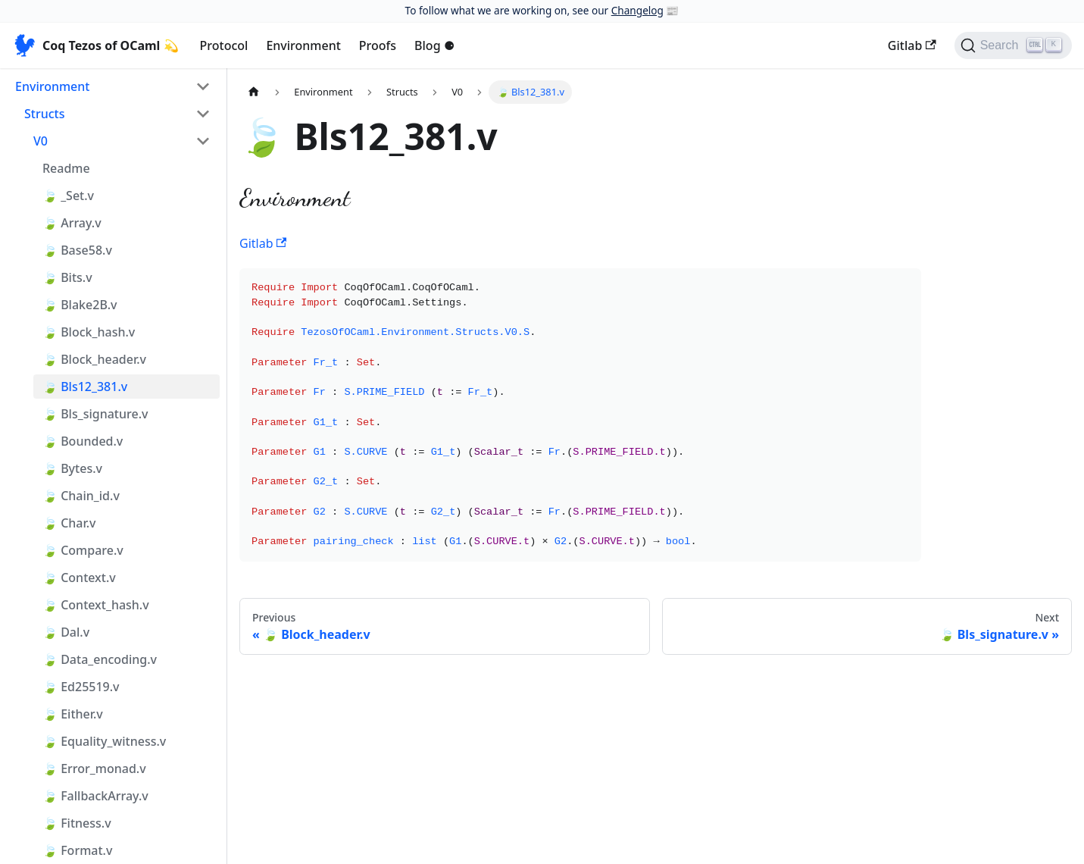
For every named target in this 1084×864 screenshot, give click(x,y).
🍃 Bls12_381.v (84, 386)
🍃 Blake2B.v (79, 304)
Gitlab (912, 45)
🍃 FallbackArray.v (95, 795)
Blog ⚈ (434, 45)
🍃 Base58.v (77, 250)
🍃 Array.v (72, 222)
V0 (40, 141)
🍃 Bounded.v (82, 441)
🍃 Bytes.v (72, 468)
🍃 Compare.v (82, 550)
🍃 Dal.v (65, 632)
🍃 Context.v (79, 577)
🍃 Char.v (69, 523)
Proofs (377, 45)
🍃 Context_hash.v (95, 604)
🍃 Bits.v (67, 277)
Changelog (637, 10)
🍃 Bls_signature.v (95, 413)
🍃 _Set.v (68, 195)
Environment (303, 45)
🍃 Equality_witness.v (104, 741)
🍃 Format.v (77, 850)
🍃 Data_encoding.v (99, 659)
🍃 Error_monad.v (94, 768)
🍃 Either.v (72, 714)
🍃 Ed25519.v (81, 686)
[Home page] (253, 92)
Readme (66, 168)
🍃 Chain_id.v (81, 495)
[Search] (1013, 45)
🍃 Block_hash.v (88, 332)
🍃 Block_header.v (94, 359)
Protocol (224, 45)
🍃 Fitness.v (76, 823)
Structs (44, 113)
